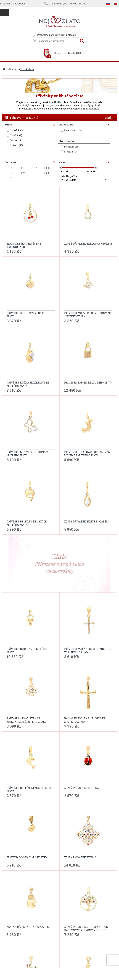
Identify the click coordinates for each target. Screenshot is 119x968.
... (104, 798)
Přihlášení (5, 3)
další (112, 798)
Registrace (19, 3)
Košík (58, 53)
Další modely (59, 788)
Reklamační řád (31, 916)
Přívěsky (13, 69)
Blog (8, 922)
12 (107, 798)
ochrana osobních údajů (36, 922)
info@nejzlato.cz (59, 951)
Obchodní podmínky (34, 910)
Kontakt (10, 910)
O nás (8, 916)
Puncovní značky (32, 934)
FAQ (23, 928)
